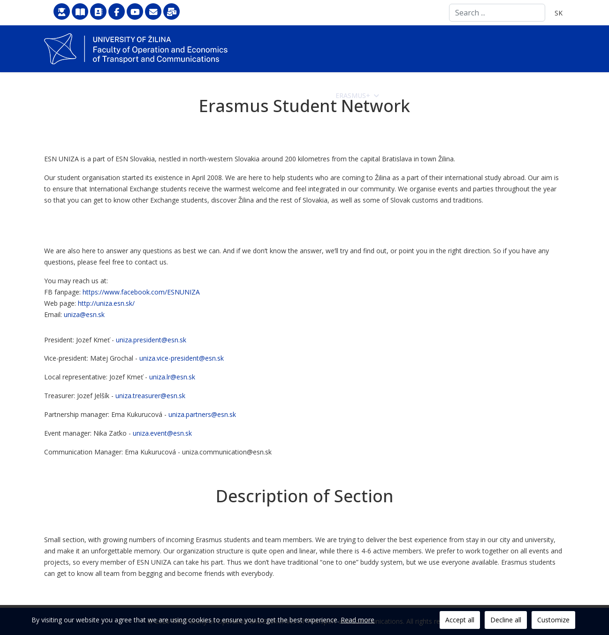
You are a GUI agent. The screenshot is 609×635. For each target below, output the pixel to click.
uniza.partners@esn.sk (202, 414)
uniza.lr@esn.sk (172, 376)
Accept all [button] (459, 619)
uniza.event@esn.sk (162, 433)
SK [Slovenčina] (559, 12)
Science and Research (432, 95)
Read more (357, 619)
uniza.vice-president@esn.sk (181, 358)
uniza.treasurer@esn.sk (150, 395)
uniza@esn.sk (84, 314)
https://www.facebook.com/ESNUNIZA (141, 291)
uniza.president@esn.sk (151, 339)
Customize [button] (553, 619)
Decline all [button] (505, 619)
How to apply (287, 95)
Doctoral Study (524, 95)
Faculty (226, 95)
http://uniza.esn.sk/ (106, 303)
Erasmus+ (352, 95)
